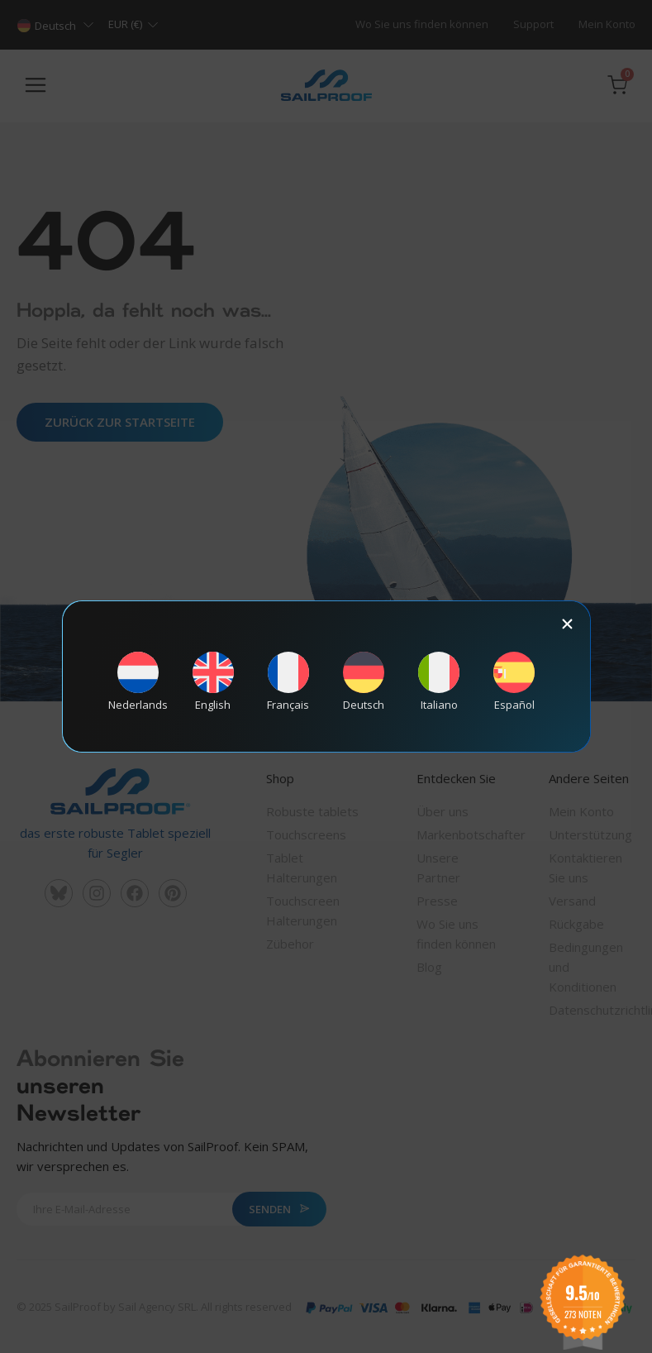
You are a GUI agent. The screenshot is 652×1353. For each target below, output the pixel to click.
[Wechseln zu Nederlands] (138, 681)
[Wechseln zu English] (213, 681)
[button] (567, 624)
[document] (326, 676)
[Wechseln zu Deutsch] (363, 681)
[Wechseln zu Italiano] (439, 681)
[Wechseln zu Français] (288, 681)
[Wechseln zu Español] (514, 681)
